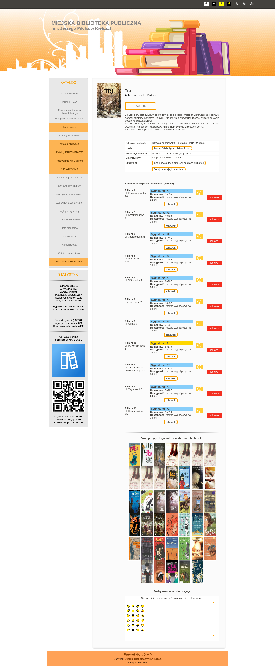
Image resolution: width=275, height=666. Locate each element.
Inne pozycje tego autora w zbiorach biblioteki (179, 163)
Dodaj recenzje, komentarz (168, 169)
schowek (171, 204)
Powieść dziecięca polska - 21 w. (172, 148)
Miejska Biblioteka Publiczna (96, 23)
